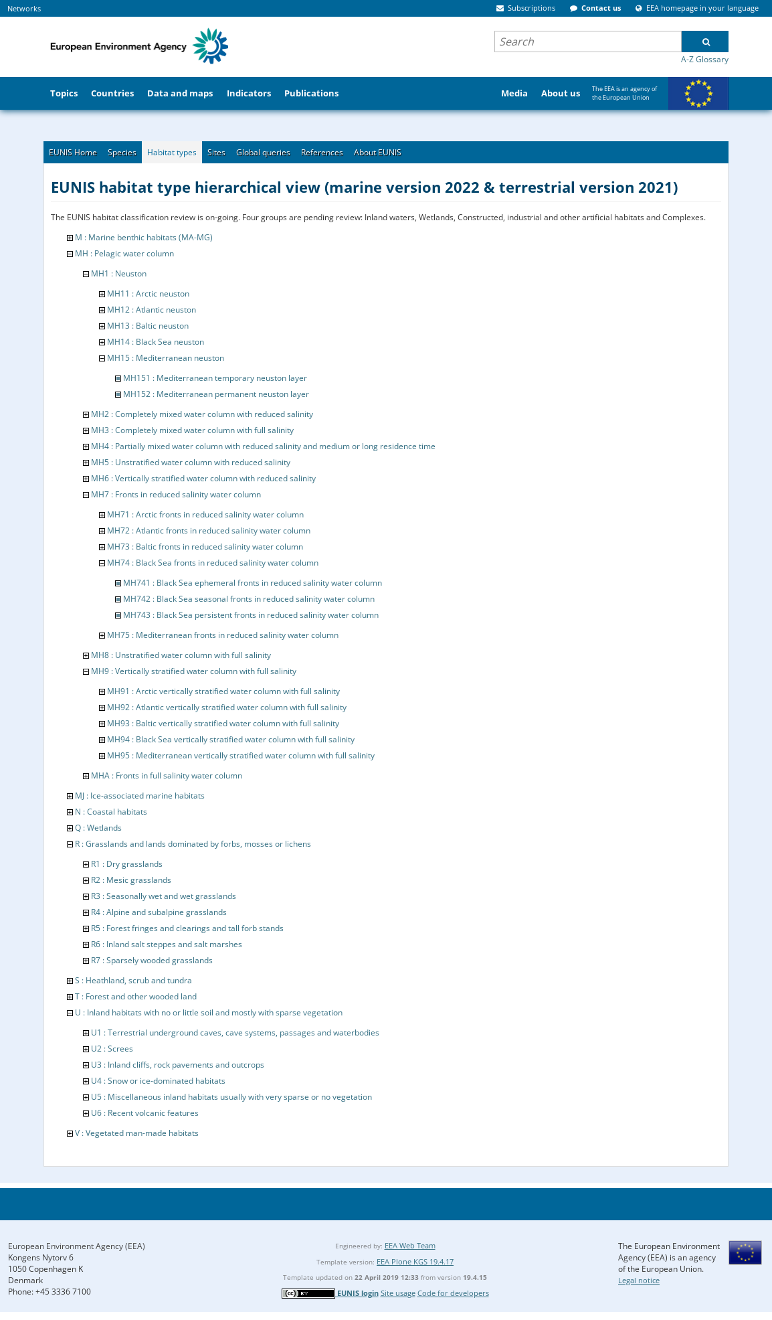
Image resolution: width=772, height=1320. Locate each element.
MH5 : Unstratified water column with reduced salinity (190, 462)
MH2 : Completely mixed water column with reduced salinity (202, 414)
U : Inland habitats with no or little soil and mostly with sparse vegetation (209, 1012)
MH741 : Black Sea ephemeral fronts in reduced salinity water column (252, 582)
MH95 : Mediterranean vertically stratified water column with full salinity (241, 755)
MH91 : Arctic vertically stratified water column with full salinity (223, 691)
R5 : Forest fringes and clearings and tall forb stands (187, 928)
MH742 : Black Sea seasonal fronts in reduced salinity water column (249, 598)
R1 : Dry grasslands (127, 864)
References (322, 152)
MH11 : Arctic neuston (148, 293)
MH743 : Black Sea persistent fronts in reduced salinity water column (251, 615)
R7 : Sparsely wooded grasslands (152, 960)
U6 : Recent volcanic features (145, 1113)
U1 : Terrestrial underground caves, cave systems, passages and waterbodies (235, 1032)
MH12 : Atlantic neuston (151, 309)
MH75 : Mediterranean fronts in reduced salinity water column (223, 635)
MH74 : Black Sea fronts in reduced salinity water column (212, 562)
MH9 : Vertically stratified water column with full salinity (193, 671)
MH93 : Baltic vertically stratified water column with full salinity (223, 723)
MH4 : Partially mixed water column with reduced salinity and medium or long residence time (263, 446)
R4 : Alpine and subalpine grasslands (159, 912)
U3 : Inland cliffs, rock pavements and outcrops (177, 1064)
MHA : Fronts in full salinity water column (166, 775)
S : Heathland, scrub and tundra (133, 980)
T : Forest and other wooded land (136, 996)
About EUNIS (377, 152)
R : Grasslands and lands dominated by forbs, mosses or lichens (193, 843)
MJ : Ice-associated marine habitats (140, 795)
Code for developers (453, 1293)
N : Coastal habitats (111, 811)
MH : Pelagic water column (124, 253)
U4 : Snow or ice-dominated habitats (158, 1080)
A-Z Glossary (705, 59)
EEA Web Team (410, 1245)
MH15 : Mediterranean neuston (165, 357)
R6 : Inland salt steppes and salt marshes (166, 944)
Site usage (398, 1293)
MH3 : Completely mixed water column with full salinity (192, 430)
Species (122, 152)
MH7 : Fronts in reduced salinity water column (176, 494)
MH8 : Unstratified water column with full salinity (181, 655)
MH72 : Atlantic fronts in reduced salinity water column (208, 530)
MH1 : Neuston (119, 273)
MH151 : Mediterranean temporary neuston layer (215, 378)
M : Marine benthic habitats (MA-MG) (144, 237)
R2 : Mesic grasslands (131, 880)
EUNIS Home (73, 152)
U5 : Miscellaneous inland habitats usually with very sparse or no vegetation (231, 1096)
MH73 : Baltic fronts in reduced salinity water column (205, 546)
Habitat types (172, 152)
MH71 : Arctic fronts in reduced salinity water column (205, 514)
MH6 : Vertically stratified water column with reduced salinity (203, 478)
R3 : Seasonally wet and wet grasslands (163, 896)
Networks (24, 8)
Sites (216, 152)
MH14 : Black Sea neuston (155, 341)
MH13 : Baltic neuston (148, 325)
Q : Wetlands (98, 827)
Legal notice (639, 1280)
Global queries (263, 152)
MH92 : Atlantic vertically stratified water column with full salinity (227, 707)
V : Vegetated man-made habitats (137, 1133)
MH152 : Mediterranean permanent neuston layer (216, 394)
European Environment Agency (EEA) (76, 1246)
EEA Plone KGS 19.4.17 (415, 1261)
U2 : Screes (112, 1048)
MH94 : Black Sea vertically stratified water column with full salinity (231, 739)
